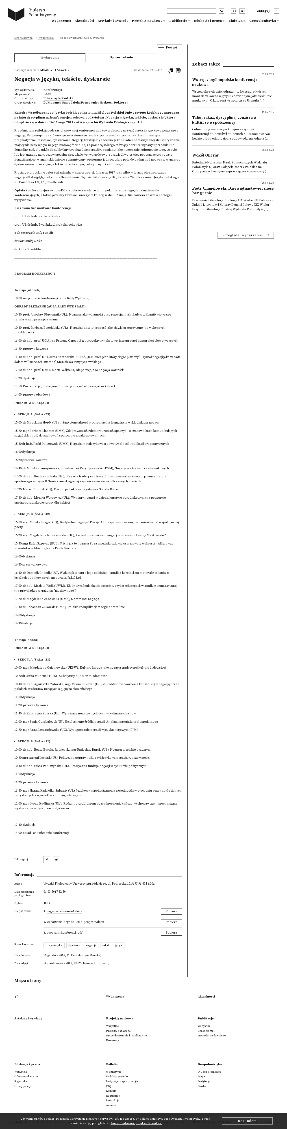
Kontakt (111, 1091)
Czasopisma (205, 1031)
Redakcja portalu (117, 1076)
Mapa (201, 1076)
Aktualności (84, 21)
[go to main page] (33, 15)
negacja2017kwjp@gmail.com (35, 177)
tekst (105, 945)
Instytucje (204, 1081)
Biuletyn (235, 21)
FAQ (108, 1086)
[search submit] (221, 11)
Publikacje (178, 21)
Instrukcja (112, 1100)
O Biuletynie (114, 1072)
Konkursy (112, 1040)
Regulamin (113, 1095)
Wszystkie (112, 1026)
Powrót (171, 48)
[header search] (191, 11)
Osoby (202, 1086)
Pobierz (171, 911)
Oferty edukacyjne (26, 1076)
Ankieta (111, 1105)
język (118, 945)
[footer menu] (17, 997)
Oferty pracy (22, 1086)
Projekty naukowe (147, 21)
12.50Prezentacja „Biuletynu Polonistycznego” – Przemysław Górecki (65, 386)
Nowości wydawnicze (212, 1035)
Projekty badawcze (118, 1031)
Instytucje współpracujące (123, 1081)
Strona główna (23, 38)
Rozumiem (247, 1121)
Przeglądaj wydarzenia (242, 235)
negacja (91, 945)
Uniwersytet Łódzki (58, 98)
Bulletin (111, 1064)
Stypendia (20, 1081)
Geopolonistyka (262, 21)
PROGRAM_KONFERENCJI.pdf (64, 933)
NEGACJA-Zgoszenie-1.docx (64, 911)
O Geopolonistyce (209, 1072)
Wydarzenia (61, 21)
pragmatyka (54, 945)
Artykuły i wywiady (113, 21)
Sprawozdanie (121, 57)
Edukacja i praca (208, 21)
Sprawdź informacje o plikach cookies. (136, 1123)
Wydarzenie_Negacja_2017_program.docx (75, 922)
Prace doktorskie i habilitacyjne (126, 1035)
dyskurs (74, 945)
